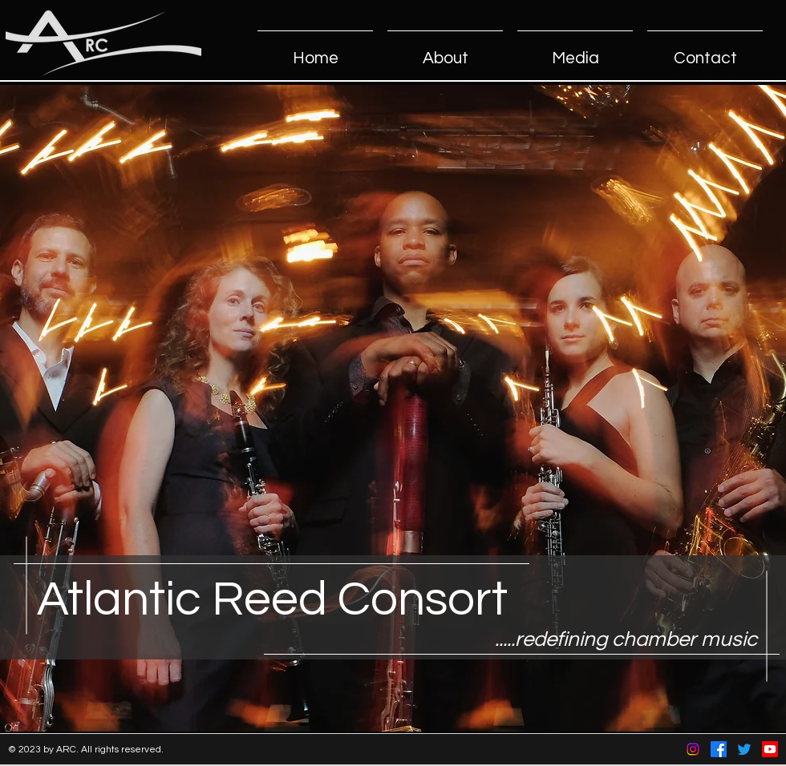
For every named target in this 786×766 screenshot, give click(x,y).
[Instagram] (693, 749)
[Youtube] (770, 749)
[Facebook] (719, 749)
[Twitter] (744, 749)
